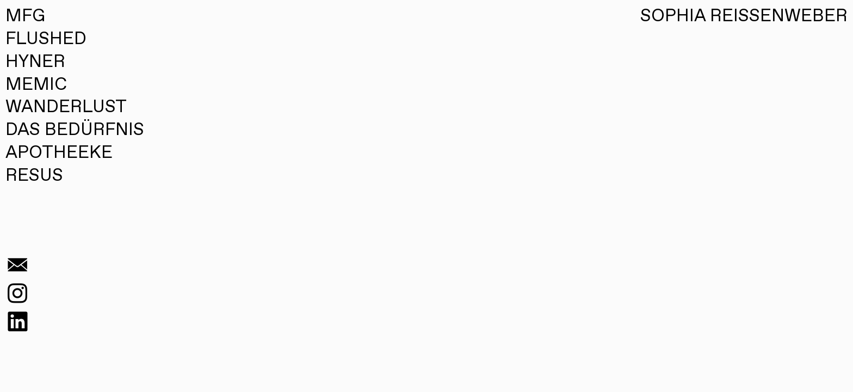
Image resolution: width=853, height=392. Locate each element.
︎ (17, 266)
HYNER (35, 62)
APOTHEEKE (59, 153)
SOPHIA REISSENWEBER (744, 16)
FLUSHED (45, 39)
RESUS (34, 176)
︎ (17, 295)
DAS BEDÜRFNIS (74, 130)
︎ (17, 323)
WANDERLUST (66, 107)
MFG (25, 17)
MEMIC (36, 85)
